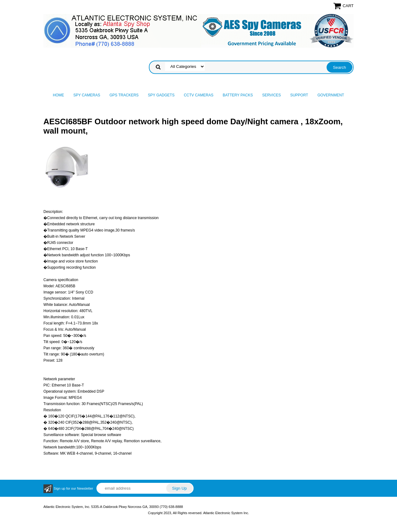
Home (58, 95)
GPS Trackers (124, 95)
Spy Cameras (87, 95)
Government (330, 95)
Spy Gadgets (161, 95)
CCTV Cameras (198, 95)
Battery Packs (238, 95)
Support (299, 95)
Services (271, 95)
